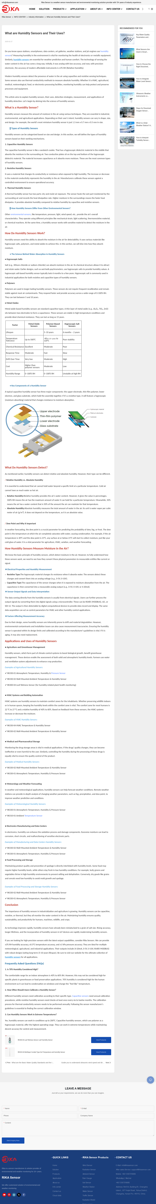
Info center (57, 1187)
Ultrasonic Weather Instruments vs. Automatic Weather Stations (143, 95)
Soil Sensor (87, 1183)
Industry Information (36, 17)
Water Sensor (88, 1191)
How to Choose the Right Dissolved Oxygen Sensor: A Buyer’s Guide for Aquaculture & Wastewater (143, 65)
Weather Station (89, 1187)
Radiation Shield (89, 1200)
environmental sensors (21, 214)
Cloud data (57, 1196)
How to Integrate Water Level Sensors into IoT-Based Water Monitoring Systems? (144, 80)
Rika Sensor (6, 17)
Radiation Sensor (89, 1170)
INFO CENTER (20, 17)
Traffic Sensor (88, 1196)
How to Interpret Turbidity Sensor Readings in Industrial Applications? (142, 139)
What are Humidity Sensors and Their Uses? (63, 17)
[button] (142, 9)
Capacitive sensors (80, 996)
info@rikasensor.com (10, 2)
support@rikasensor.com (141, 1170)
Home (55, 1165)
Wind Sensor (87, 1165)
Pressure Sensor (58, 673)
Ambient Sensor (89, 1174)
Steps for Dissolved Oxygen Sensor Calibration (143, 109)
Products (56, 1174)
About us (56, 1183)
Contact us (57, 1191)
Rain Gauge (87, 1178)
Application (57, 1178)
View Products (101, 1040)
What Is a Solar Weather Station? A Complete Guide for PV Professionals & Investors (143, 124)
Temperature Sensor (33, 815)
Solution (56, 1170)
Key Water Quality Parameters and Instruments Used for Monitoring (144, 36)
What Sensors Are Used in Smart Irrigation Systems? (143, 50)
